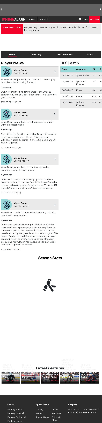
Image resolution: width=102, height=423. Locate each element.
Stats (90, 54)
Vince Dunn (20, 70)
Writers (39, 413)
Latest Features (64, 54)
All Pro (94, 19)
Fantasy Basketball (17, 417)
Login (85, 19)
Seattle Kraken (21, 73)
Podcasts (56, 413)
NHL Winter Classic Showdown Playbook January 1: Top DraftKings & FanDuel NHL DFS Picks (68, 368)
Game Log (35, 54)
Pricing (39, 409)
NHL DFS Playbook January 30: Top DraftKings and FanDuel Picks (11, 371)
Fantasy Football (15, 409)
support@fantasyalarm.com (82, 412)
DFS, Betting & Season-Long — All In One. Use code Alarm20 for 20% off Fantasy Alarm (60, 28)
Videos (55, 409)
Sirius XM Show (56, 418)
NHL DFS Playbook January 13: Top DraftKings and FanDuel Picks (50, 372)
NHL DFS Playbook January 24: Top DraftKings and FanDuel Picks (30, 371)
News (12, 54)
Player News (42, 417)
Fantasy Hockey (15, 421)
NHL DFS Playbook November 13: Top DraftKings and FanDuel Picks (89, 371)
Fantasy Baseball (15, 413)
